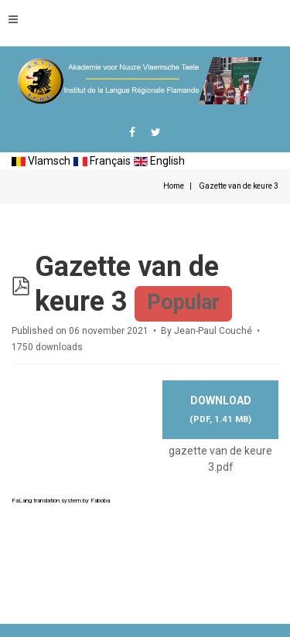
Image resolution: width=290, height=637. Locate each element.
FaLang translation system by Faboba (61, 500)
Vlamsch (41, 161)
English (159, 161)
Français (102, 161)
